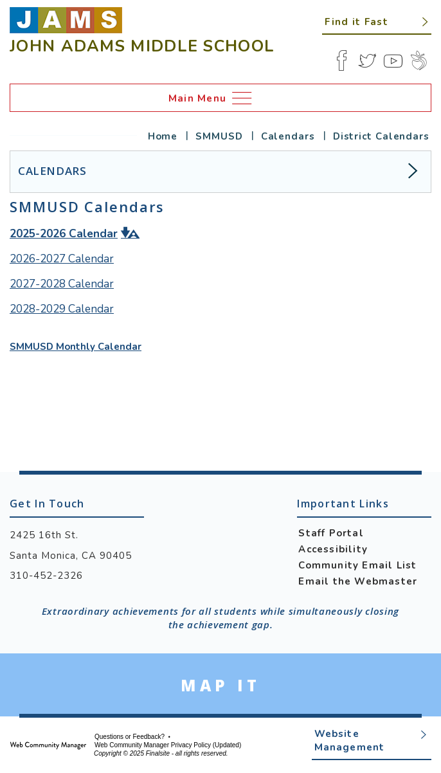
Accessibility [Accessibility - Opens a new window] (333, 549)
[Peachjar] (418, 60)
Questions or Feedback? (129, 737)
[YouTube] (393, 60)
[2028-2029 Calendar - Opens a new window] (62, 309)
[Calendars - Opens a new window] (291, 136)
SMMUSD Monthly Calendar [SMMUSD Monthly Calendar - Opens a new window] (75, 346)
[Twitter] (367, 60)
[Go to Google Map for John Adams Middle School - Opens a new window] (220, 684)
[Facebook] (341, 60)
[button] (376, 21)
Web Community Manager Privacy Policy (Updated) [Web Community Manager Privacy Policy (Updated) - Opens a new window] (167, 745)
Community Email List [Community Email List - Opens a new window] (357, 565)
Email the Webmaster (357, 581)
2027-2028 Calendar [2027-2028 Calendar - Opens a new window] (62, 283)
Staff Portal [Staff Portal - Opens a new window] (330, 533)
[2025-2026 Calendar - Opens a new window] (64, 233)
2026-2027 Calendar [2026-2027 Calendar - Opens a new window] (62, 258)
